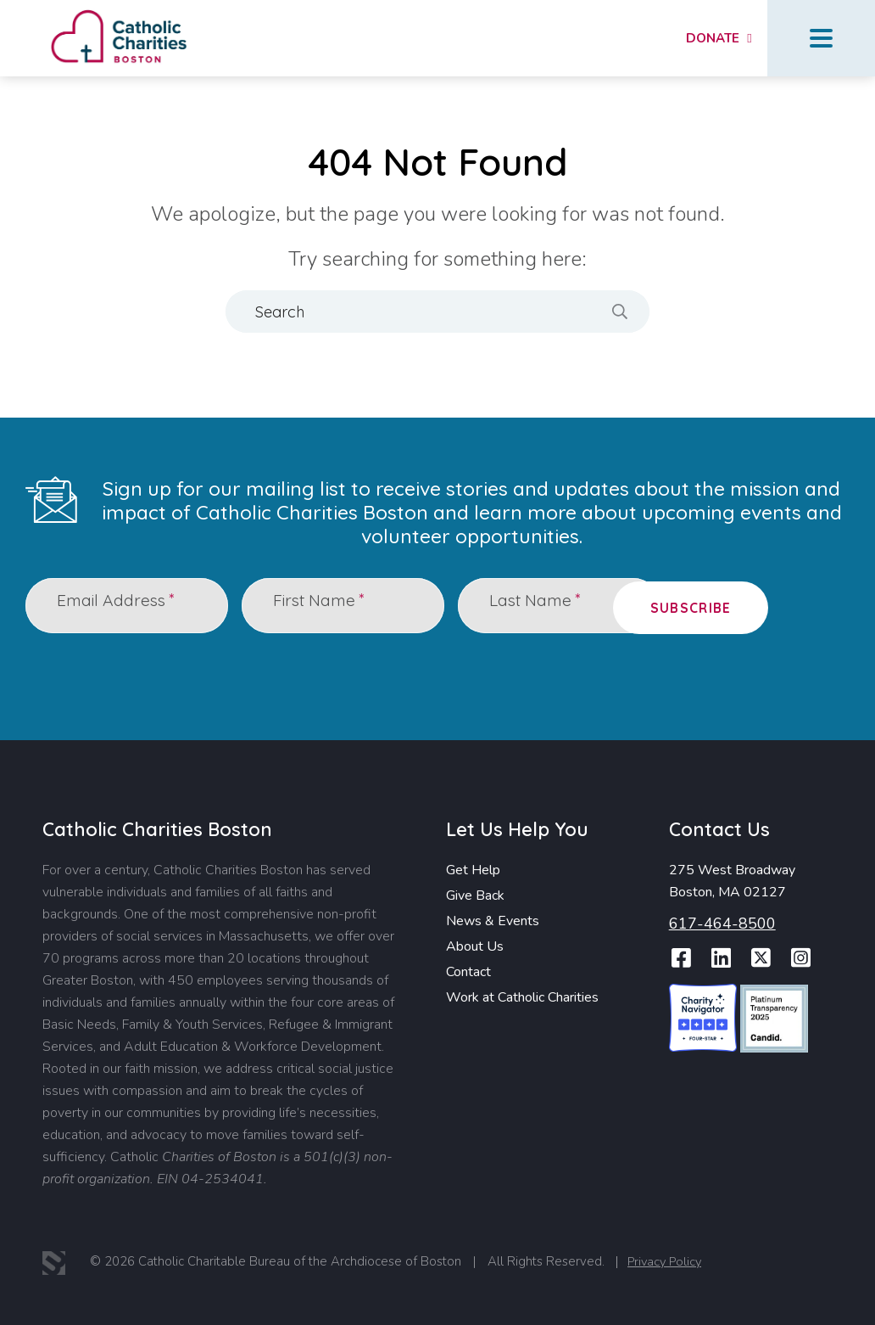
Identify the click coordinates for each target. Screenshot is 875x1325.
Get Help (473, 869)
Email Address (119, 604)
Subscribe (781, 605)
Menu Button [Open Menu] (821, 38)
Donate (707, 38)
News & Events (492, 920)
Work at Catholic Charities (522, 996)
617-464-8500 (722, 922)
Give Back (475, 894)
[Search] (437, 311)
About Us (475, 945)
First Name (323, 604)
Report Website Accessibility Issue (790, 1266)
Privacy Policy (669, 1262)
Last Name (539, 604)
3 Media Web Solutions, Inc (55, 1263)
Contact (468, 971)
